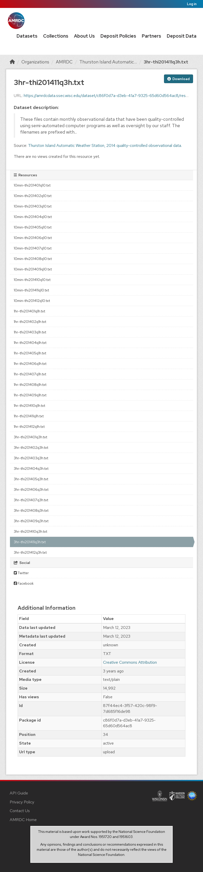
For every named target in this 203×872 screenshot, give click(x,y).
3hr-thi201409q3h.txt (31, 521)
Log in (192, 4)
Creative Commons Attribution (130, 662)
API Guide (19, 793)
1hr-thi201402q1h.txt (30, 321)
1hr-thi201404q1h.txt (30, 342)
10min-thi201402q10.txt (33, 195)
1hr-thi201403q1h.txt (30, 332)
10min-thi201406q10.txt (33, 237)
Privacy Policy (22, 802)
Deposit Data (181, 36)
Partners (151, 36)
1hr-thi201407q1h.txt (30, 374)
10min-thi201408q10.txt (33, 258)
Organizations (35, 62)
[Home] (12, 62)
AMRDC (64, 62)
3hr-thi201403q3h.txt (31, 458)
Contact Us (20, 810)
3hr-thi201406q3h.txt (31, 489)
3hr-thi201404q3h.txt (31, 468)
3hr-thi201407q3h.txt (31, 500)
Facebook (24, 583)
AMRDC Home (23, 819)
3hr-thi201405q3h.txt (31, 479)
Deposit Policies (118, 36)
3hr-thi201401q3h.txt (30, 437)
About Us (84, 36)
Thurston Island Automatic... (108, 62)
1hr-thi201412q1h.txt (29, 426)
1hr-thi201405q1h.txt (30, 353)
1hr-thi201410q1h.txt (29, 405)
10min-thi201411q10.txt (31, 290)
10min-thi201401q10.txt (32, 185)
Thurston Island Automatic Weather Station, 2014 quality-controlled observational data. (105, 145)
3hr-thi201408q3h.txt (31, 510)
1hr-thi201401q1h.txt (29, 311)
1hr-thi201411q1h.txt (29, 416)
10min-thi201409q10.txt (33, 269)
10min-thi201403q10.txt (33, 206)
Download (178, 79)
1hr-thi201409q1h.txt (30, 395)
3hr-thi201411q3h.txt (166, 62)
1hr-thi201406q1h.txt (30, 363)
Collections (55, 36)
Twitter (21, 573)
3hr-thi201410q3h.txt (30, 531)
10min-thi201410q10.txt (32, 279)
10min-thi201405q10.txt (33, 227)
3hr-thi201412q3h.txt (30, 552)
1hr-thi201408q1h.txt (30, 384)
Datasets (27, 36)
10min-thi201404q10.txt (33, 216)
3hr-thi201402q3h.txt (31, 447)
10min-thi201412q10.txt (32, 300)
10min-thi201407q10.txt (33, 248)
